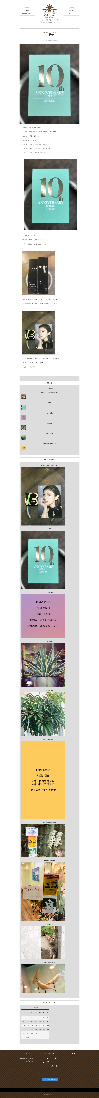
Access (71, 13)
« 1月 (27, 1037)
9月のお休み (49, 433)
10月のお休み (49, 423)
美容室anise (55, 40)
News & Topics (27, 13)
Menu (27, 7)
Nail (27, 10)
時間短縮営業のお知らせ (49, 822)
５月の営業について (49, 924)
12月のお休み (49, 413)
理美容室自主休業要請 (49, 860)
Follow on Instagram (50, 1079)
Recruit (71, 10)
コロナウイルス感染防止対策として (49, 962)
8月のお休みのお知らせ (49, 444)
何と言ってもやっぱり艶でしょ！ (49, 392)
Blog (44, 32)
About (72, 7)
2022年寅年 (49, 388)
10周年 (49, 403)
